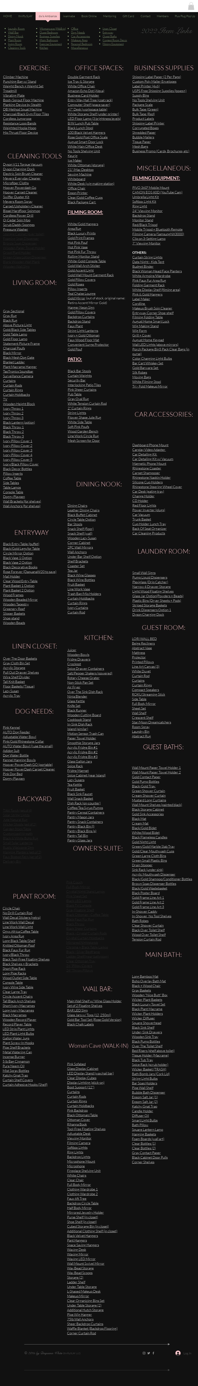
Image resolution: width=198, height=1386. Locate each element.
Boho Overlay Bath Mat (149, 981)
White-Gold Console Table (87, 261)
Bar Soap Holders (144, 1083)
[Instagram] (144, 1353)
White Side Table (80, 422)
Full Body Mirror (144, 703)
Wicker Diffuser (143, 1018)
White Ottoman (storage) (86, 165)
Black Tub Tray (142, 1060)
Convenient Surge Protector (88, 344)
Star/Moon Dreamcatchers (151, 722)
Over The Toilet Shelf (147, 1046)
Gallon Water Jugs (16, 1038)
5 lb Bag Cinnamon (16, 1061)
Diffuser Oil (140, 1115)
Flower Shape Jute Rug (84, 417)
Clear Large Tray (15, 992)
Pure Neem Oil (13, 1066)
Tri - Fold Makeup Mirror (150, 386)
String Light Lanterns (83, 330)
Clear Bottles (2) (144, 1148)
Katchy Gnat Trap (144, 1106)
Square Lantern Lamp (147, 1129)
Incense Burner (14, 1057)
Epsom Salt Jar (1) (145, 1097)
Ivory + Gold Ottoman (83, 335)
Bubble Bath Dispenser (148, 1092)
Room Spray (141, 727)
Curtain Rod (141, 676)
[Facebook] (153, 1353)
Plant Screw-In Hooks (18, 1043)
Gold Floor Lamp (15, 339)
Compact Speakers (145, 690)
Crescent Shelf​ (142, 717)
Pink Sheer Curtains (82, 389)
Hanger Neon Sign (81, 307)
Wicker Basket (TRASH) (149, 1069)
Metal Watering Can (17, 1052)
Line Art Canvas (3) (145, 666)
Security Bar (77, 380)
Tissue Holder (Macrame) (150, 1055)
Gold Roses (76, 284)
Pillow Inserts (77, 289)
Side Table (139, 699)
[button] (191, 6)
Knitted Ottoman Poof (19, 945)
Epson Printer (78, 193)
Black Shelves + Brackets (20, 964)
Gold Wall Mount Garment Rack (91, 275)
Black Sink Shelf (143, 1027)
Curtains (138, 680)
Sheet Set (139, 708)
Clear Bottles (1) (144, 1143)
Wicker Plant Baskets (147, 999)
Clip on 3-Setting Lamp (148, 238)
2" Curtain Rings (79, 408)
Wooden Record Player (19, 1019)
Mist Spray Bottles (16, 1070)
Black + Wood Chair (146, 986)
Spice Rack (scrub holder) (150, 1064)
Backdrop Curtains (81, 317)
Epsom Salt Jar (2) (145, 1102)
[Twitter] (149, 1353)
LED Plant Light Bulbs (18, 1033)
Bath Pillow (140, 1125)
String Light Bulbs (145, 1078)
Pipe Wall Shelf (142, 1088)
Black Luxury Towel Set (148, 1004)
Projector (139, 657)
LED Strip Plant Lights (18, 1029)
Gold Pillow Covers (81, 312)
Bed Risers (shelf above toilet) (153, 1050)
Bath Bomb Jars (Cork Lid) (151, 1074)
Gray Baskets (141, 990)
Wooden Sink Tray (145, 1037)
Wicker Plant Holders (147, 1013)
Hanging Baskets (144, 1134)
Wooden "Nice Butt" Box (149, 995)
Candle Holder (142, 1111)
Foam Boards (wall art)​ (148, 1139)
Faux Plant (75, 326)
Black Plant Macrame (147, 1009)
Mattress (138, 652)
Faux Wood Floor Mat (83, 340)
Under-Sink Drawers (147, 1032)
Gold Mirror (76, 298)
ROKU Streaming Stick (148, 694)
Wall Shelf (139, 713)
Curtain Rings (142, 685)
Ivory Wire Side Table (18, 987)
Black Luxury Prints (82, 233)
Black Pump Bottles (146, 1041)
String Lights (77, 413)
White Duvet (141, 671)
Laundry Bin (140, 731)
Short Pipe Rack (14, 968)
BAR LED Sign (77, 1010)
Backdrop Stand (79, 321)
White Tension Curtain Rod (87, 403)
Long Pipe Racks (14, 973)
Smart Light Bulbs (145, 1120)
